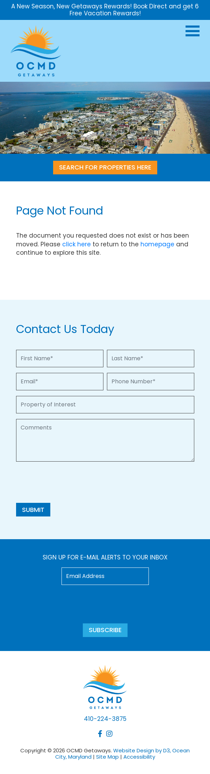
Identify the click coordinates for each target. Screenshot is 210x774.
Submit (33, 509)
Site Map (107, 756)
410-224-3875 (105, 719)
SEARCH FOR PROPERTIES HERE (105, 167)
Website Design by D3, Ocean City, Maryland (122, 753)
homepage (157, 244)
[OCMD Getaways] (35, 50)
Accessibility (139, 756)
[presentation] (69, 480)
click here (76, 244)
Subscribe (105, 629)
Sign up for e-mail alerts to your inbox (105, 557)
